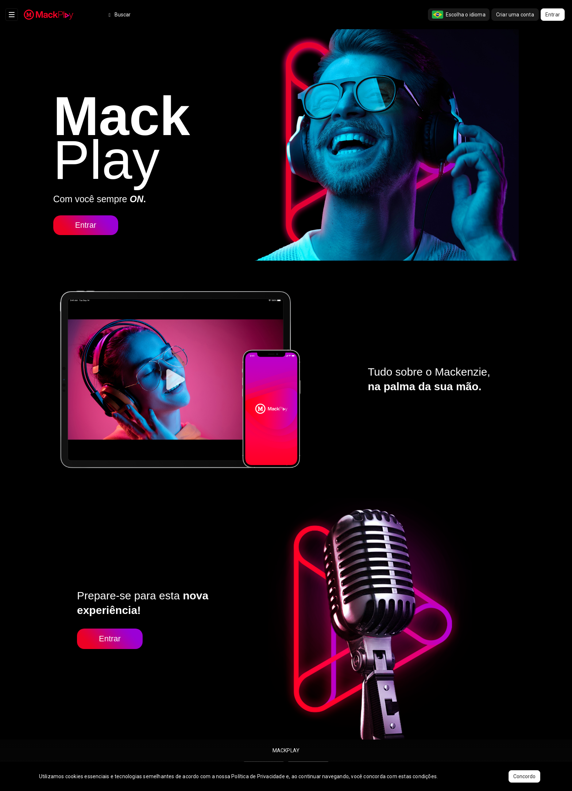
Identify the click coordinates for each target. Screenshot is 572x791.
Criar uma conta (515, 15)
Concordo (524, 776)
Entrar (552, 15)
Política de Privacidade (258, 776)
